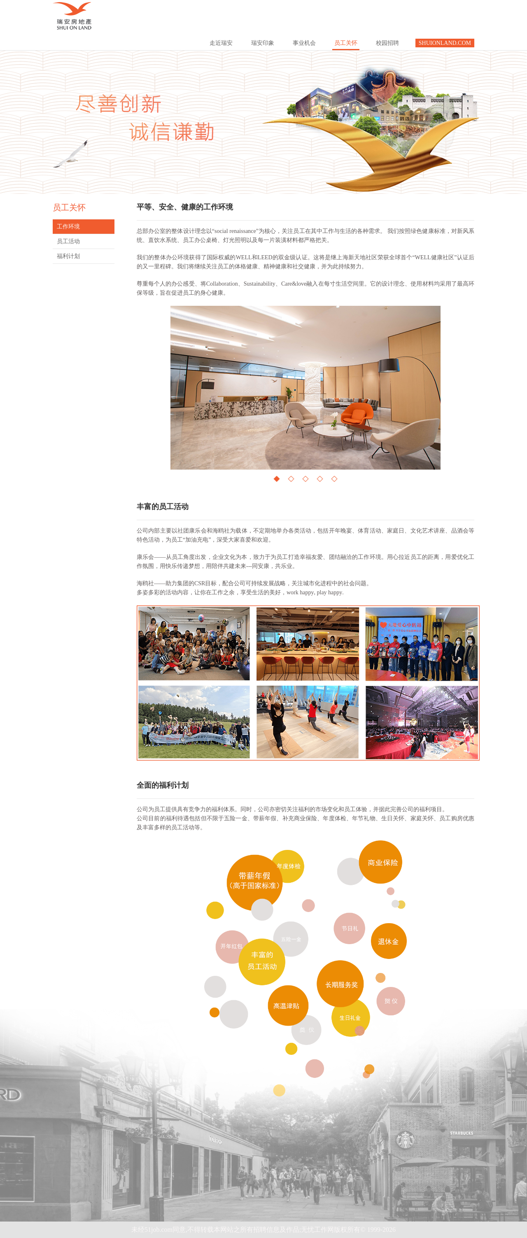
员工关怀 (345, 43)
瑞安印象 (262, 43)
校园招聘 (387, 43)
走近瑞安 (221, 43)
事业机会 (304, 43)
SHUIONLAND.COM (445, 43)
